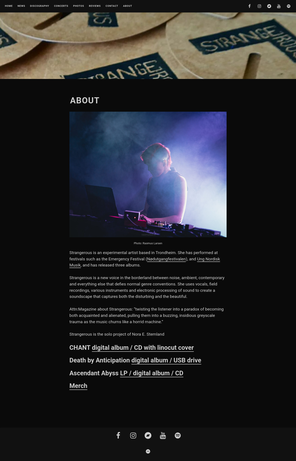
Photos (78, 6)
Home (9, 6)
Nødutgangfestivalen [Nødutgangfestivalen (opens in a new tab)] (166, 258)
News (21, 6)
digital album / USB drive (166, 360)
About (127, 6)
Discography (39, 6)
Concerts (61, 6)
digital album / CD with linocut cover (143, 347)
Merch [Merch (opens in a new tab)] (78, 385)
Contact (112, 6)
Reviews (95, 6)
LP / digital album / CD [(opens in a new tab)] (151, 373)
